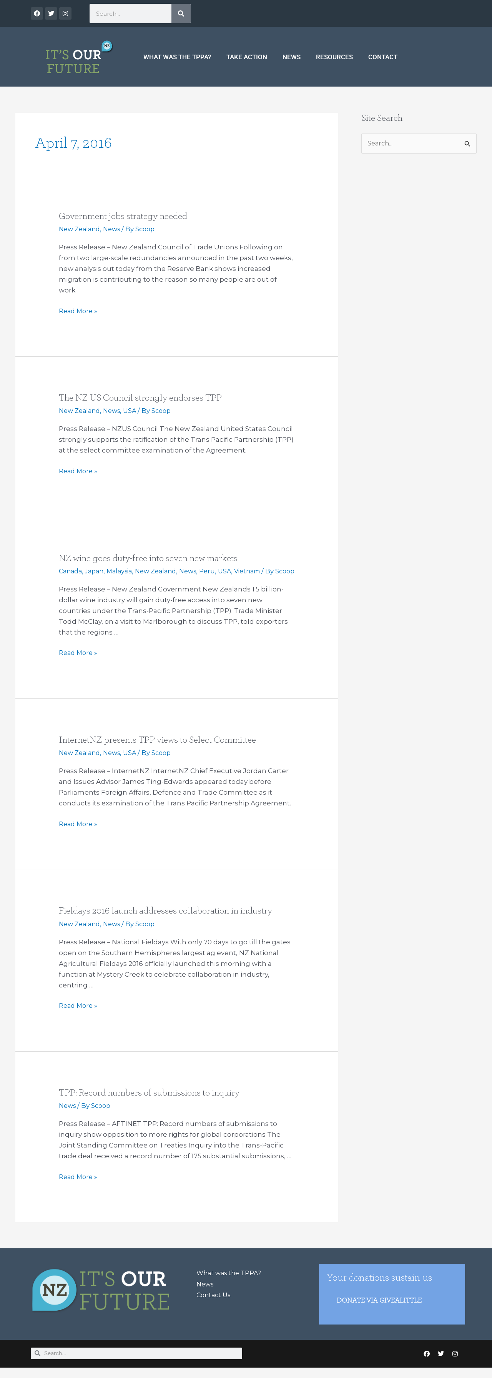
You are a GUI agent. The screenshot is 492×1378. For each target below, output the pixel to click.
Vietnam (262, 571)
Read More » (79, 310)
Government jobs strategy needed (127, 216)
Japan (97, 571)
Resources (334, 57)
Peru (219, 571)
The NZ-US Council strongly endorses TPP (147, 398)
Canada (71, 571)
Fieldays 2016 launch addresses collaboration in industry (173, 920)
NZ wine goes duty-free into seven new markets (155, 558)
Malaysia (125, 571)
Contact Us (214, 1303)
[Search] (181, 13)
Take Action (246, 57)
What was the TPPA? (177, 57)
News (292, 57)
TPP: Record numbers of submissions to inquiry (155, 1101)
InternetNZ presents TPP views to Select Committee (164, 749)
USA (135, 410)
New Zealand (81, 229)
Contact (382, 57)
